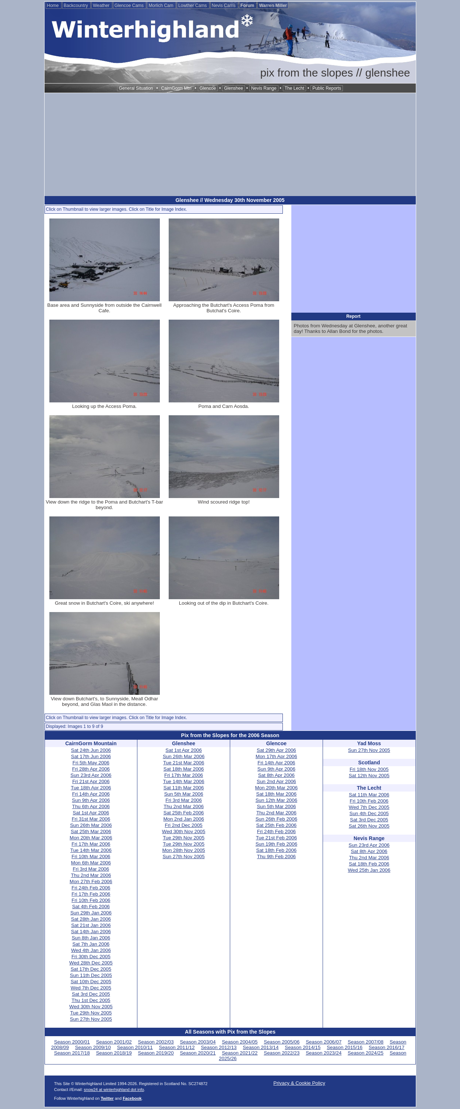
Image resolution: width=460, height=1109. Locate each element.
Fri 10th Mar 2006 (90, 856)
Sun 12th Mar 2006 (276, 800)
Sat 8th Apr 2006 (276, 775)
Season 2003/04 (197, 1042)
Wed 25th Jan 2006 (369, 870)
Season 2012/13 (218, 1047)
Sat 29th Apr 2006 (276, 750)
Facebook (132, 1098)
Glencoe (208, 88)
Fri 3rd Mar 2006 (91, 869)
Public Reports (326, 88)
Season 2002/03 (156, 1042)
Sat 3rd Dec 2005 (91, 994)
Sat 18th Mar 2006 (184, 769)
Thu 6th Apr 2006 (91, 806)
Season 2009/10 (93, 1047)
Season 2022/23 (281, 1053)
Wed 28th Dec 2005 (91, 963)
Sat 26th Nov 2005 (369, 826)
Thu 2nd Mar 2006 (91, 875)
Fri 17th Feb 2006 (90, 894)
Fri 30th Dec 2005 (90, 956)
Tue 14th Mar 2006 (91, 850)
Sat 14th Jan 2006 (91, 931)
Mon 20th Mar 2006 (91, 837)
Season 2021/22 (239, 1053)
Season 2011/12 (177, 1047)
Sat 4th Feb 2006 (91, 906)
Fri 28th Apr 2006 (91, 769)
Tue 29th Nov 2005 (91, 1013)
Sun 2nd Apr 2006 (276, 781)
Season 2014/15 (302, 1047)
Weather (101, 5)
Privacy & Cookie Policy (299, 1083)
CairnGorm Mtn (176, 88)
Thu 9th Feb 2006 (276, 856)
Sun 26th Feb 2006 (276, 819)
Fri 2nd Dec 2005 (184, 825)
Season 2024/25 (365, 1053)
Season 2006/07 (323, 1042)
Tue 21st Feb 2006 (276, 837)
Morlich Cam (161, 5)
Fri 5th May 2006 (91, 762)
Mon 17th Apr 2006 (276, 756)
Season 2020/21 (197, 1053)
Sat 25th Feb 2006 (184, 812)
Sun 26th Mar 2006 (91, 825)
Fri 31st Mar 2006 (91, 819)
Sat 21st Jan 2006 (90, 925)
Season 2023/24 (323, 1053)
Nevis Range (264, 88)
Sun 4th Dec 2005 (369, 813)
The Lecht (294, 88)
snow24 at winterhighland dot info (114, 1089)
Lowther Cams (193, 5)
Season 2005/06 (281, 1042)
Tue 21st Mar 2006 (183, 762)
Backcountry (76, 5)
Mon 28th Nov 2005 (183, 850)
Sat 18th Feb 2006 (276, 850)
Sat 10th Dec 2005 (91, 981)
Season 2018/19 (114, 1053)
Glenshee (233, 88)
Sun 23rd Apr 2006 (90, 775)
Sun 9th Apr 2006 (91, 800)
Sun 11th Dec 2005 (91, 975)
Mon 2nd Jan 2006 (183, 819)
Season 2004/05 (239, 1042)
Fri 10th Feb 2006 (90, 900)
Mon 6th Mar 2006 (91, 862)
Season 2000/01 (72, 1042)
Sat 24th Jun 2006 (91, 750)
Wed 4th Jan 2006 (91, 950)
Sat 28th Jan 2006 (91, 919)
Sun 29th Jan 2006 (91, 913)
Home (53, 5)
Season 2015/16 (344, 1047)
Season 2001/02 (114, 1042)
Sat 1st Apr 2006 (91, 812)
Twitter (107, 1098)
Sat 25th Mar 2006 (91, 831)
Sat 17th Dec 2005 (91, 969)
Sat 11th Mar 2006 (184, 787)
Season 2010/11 (135, 1047)
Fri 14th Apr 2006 (91, 794)
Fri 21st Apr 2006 (91, 781)
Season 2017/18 (72, 1053)
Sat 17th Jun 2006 (91, 756)
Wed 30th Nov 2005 (91, 1006)
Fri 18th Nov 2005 (369, 769)
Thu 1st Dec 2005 (90, 1000)
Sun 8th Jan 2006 (91, 938)
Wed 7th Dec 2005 (91, 988)
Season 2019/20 (156, 1053)
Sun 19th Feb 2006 (276, 844)
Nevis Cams (224, 5)
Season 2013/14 (260, 1047)
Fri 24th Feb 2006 (90, 888)
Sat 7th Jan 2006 (90, 944)
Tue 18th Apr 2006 (91, 787)
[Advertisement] (230, 144)
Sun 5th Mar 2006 (183, 794)
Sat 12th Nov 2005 (369, 775)
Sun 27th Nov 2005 (91, 1019)
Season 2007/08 (365, 1042)
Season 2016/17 (386, 1047)
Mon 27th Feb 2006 (91, 881)
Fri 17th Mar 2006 (90, 844)
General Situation (136, 88)
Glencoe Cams (130, 5)
